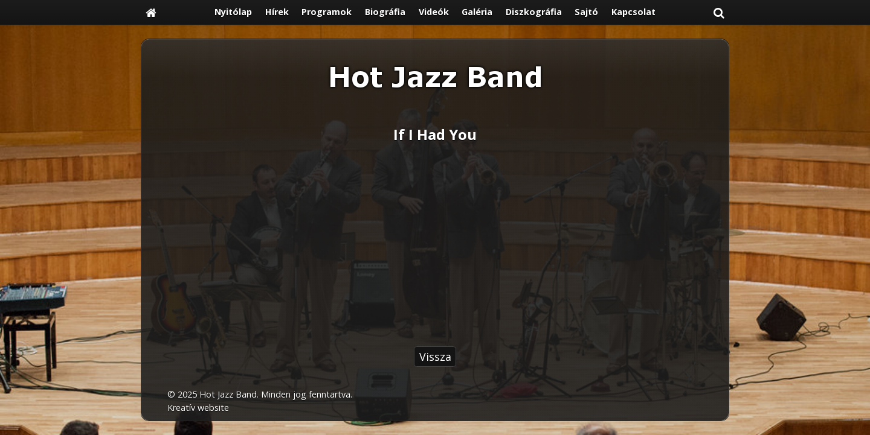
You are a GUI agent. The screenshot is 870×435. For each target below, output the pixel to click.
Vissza (435, 356)
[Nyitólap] (151, 12)
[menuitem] (233, 12)
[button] (719, 12)
